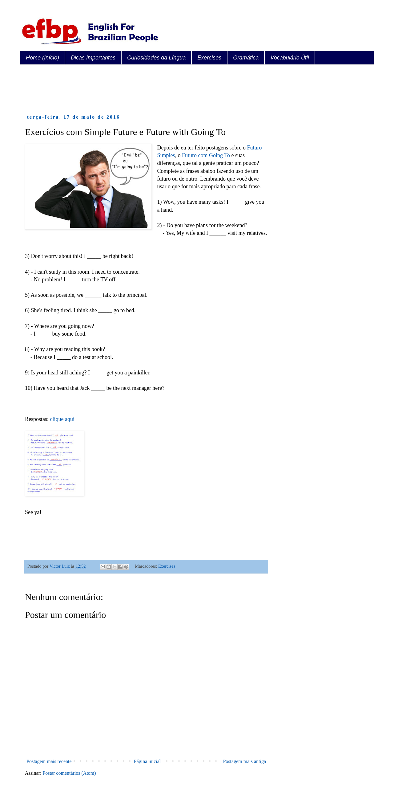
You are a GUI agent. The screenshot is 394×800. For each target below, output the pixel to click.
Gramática (246, 58)
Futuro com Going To (206, 155)
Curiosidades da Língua (156, 58)
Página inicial (147, 761)
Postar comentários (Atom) (69, 773)
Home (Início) (42, 58)
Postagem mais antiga (244, 761)
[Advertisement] (137, 89)
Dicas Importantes (93, 58)
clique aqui (62, 419)
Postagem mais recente (49, 761)
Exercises (209, 58)
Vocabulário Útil (289, 58)
